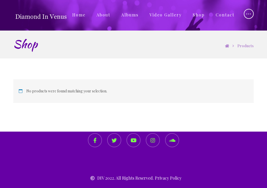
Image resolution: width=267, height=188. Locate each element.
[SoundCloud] (172, 140)
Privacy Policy (168, 178)
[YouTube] (133, 140)
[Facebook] (95, 140)
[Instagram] (153, 140)
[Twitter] (114, 140)
